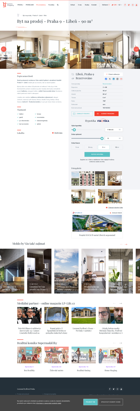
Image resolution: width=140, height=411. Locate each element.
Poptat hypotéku (97, 154)
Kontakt (94, 5)
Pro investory (41, 5)
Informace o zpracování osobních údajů (48, 403)
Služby (87, 5)
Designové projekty (50, 394)
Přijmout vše (90, 402)
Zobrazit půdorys (83, 113)
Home (19, 14)
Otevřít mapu (57, 133)
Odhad (72, 5)
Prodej (20, 5)
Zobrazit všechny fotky (114, 207)
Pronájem (30, 5)
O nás (80, 5)
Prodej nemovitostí (23, 394)
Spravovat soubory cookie (110, 402)
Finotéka (51, 5)
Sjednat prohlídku (107, 113)
